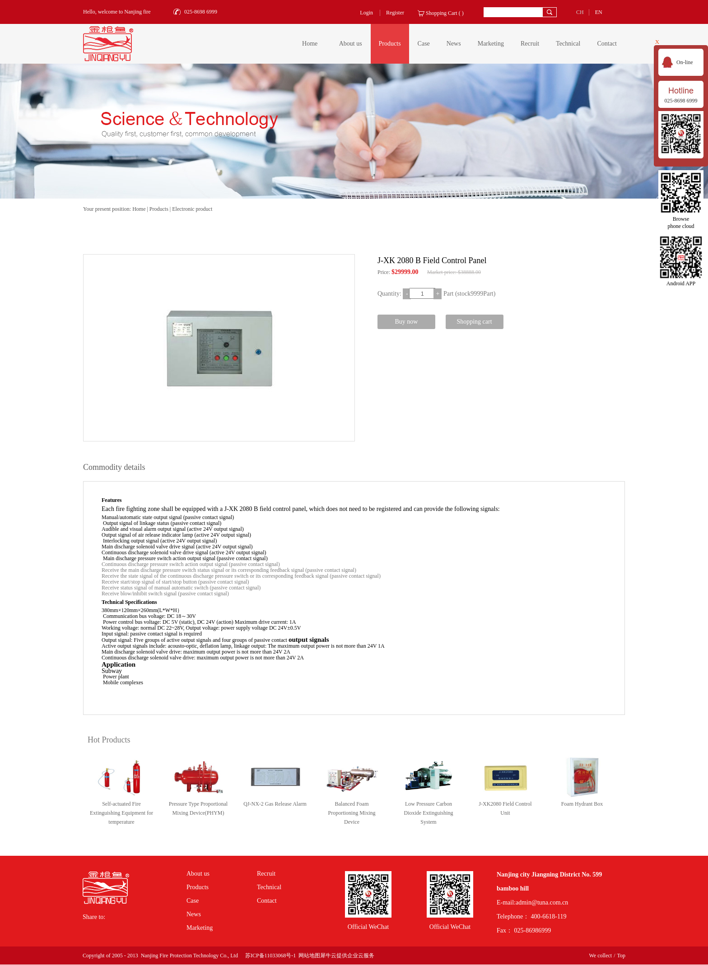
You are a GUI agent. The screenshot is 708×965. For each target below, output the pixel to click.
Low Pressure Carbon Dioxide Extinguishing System (428, 813)
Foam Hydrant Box (582, 804)
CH (580, 12)
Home (309, 43)
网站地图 (308, 955)
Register (395, 12)
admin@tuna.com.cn (542, 902)
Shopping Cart (441, 13)
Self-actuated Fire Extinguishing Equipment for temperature (121, 813)
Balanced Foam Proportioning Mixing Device (351, 813)
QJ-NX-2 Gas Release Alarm (275, 804)
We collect (600, 955)
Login (366, 12)
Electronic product (192, 209)
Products (158, 209)
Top (621, 955)
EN (598, 12)
